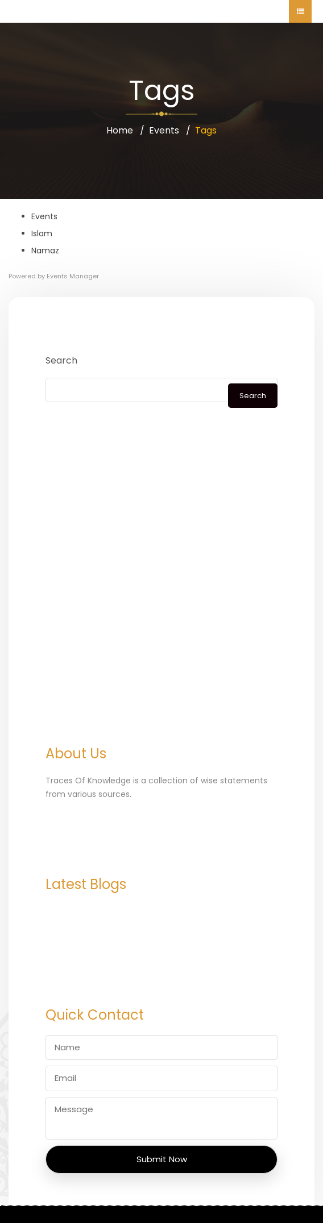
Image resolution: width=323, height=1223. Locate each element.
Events (164, 130)
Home (119, 130)
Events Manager (73, 276)
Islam (41, 233)
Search (61, 360)
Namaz (45, 250)
